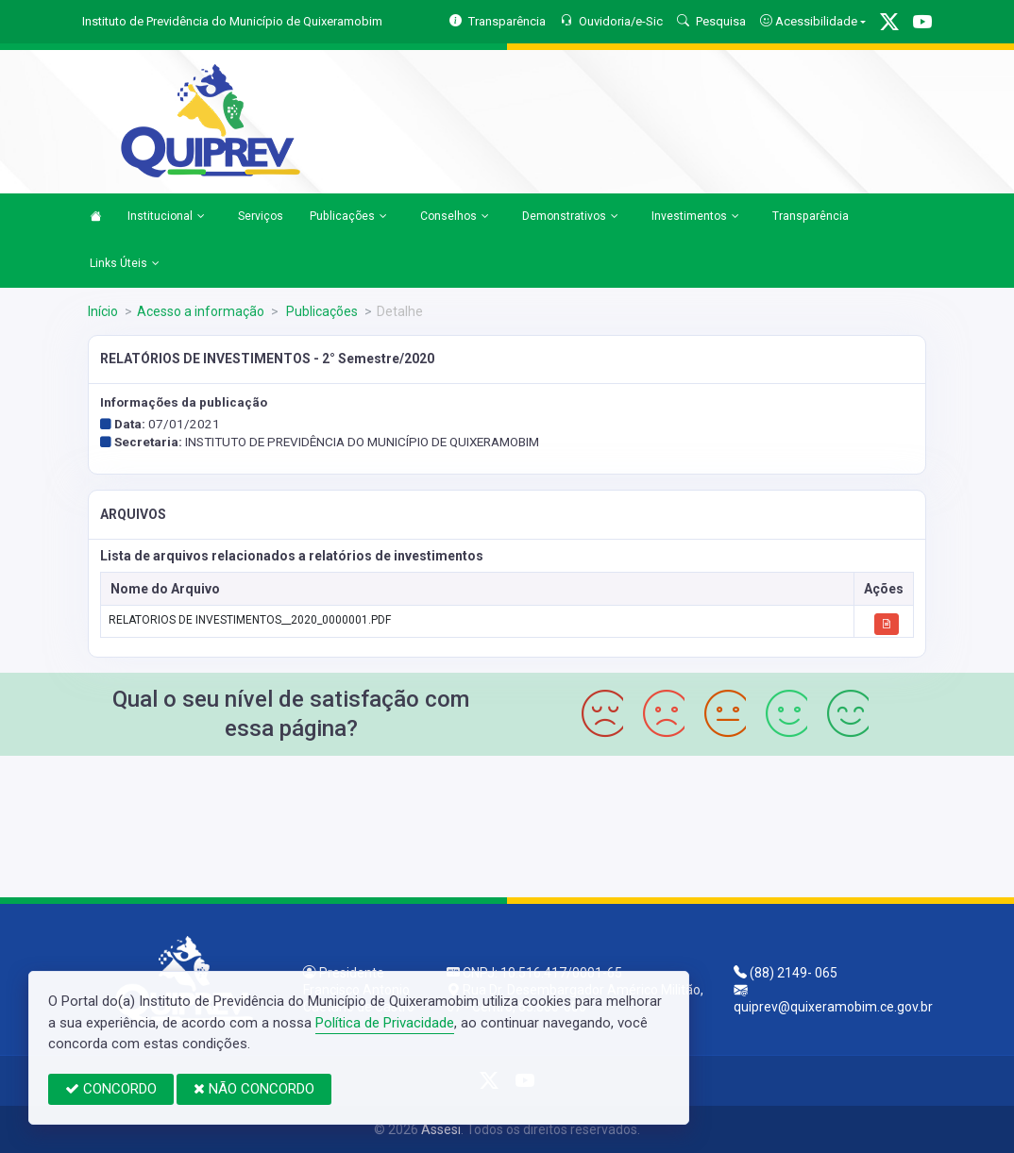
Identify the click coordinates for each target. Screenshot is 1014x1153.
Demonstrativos (570, 217)
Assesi (441, 1129)
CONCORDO (111, 1088)
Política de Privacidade (384, 1022)
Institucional (166, 217)
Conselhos (454, 217)
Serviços (260, 216)
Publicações (348, 217)
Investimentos (695, 217)
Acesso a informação (200, 311)
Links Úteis (125, 264)
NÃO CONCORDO (254, 1088)
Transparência (810, 216)
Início (103, 311)
